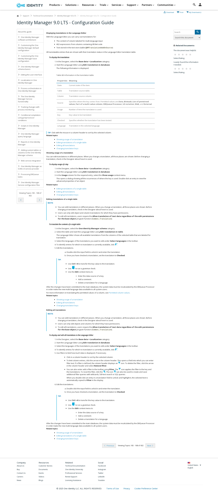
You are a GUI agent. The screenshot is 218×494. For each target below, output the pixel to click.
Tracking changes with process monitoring (28, 108)
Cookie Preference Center (146, 488)
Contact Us (21, 473)
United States (194, 465)
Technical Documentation (43, 16)
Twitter (100, 473)
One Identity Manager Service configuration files (29, 183)
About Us (20, 466)
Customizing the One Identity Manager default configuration (28, 48)
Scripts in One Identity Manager (28, 127)
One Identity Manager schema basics (28, 68)
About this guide (25, 31)
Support (26, 16)
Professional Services (73, 473)
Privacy (126, 488)
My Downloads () (195, 12)
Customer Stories (45, 466)
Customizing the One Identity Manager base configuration (28, 58)
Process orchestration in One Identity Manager (29, 89)
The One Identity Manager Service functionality (26, 99)
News (19, 480)
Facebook (102, 466)
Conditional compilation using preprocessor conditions (29, 117)
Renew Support (71, 476)
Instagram (102, 469)
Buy (18, 469)
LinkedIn (101, 476)
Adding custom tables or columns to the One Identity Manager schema (29, 153)
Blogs (41, 480)
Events (41, 473)
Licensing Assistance (73, 480)
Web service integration (29, 160)
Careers (20, 476)
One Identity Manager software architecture (28, 38)
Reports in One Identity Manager (29, 143)
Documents (43, 469)
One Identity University (74, 469)
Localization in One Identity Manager (27, 81)
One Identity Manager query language (28, 135)
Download (170, 12)
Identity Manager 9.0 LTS (66, 16)
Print (181, 12)
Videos (41, 476)
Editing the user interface (30, 74)
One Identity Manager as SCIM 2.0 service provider (30, 167)
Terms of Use (112, 488)
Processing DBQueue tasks (28, 175)
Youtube (101, 480)
